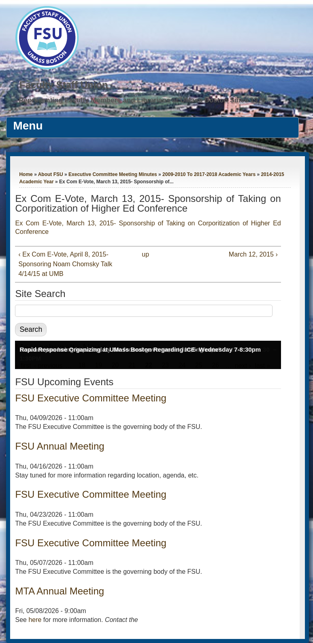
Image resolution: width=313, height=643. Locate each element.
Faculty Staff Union (63, 84)
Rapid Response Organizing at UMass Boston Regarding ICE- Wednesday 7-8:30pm (140, 349)
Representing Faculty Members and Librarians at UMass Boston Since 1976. (143, 100)
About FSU (50, 174)
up (145, 254)
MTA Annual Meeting (59, 591)
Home (25, 174)
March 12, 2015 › (253, 254)
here (34, 619)
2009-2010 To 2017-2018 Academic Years (209, 174)
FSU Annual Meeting (59, 446)
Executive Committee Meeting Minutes (112, 174)
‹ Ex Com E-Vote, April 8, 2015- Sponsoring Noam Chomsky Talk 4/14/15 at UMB (65, 264)
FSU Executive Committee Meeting (90, 398)
